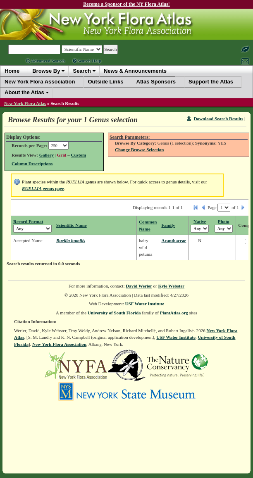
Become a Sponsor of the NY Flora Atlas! (126, 4)
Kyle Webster (171, 285)
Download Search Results (215, 118)
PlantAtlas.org (174, 312)
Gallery (46, 154)
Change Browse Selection (139, 149)
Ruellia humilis (70, 240)
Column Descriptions (32, 163)
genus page (43, 188)
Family (168, 225)
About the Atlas (24, 92)
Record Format (28, 221)
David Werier (139, 285)
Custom (78, 154)
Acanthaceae (173, 240)
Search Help (87, 60)
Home (12, 71)
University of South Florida (114, 312)
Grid (62, 154)
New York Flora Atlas (25, 103)
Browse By (46, 71)
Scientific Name (71, 225)
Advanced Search (45, 60)
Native (199, 221)
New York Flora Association (59, 344)
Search (82, 71)
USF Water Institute (145, 303)
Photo (223, 221)
